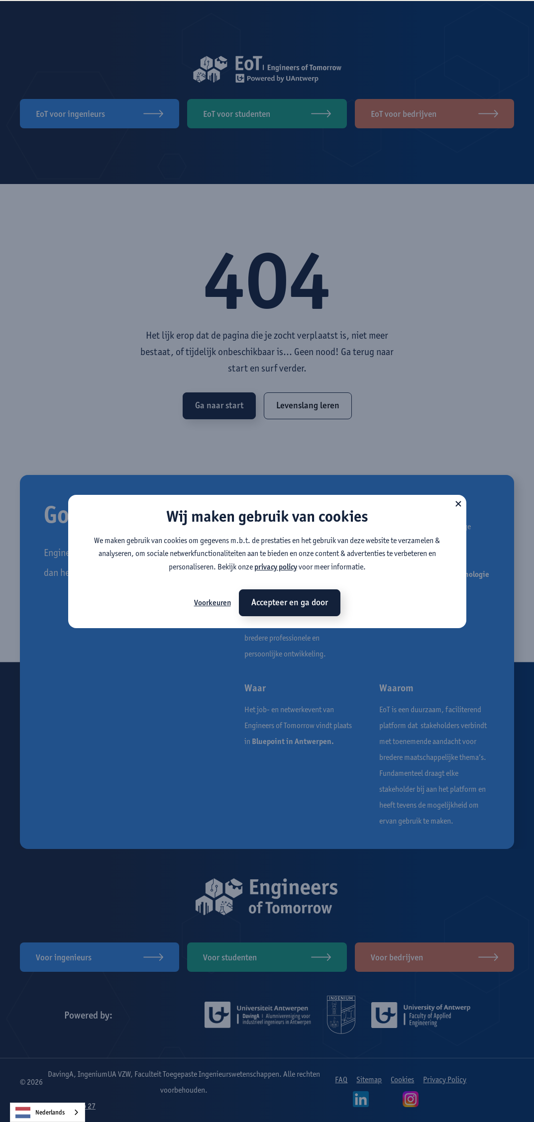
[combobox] (47, 1112)
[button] (458, 503)
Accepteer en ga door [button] (289, 602)
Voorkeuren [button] (212, 602)
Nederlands (40, 1113)
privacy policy (275, 566)
